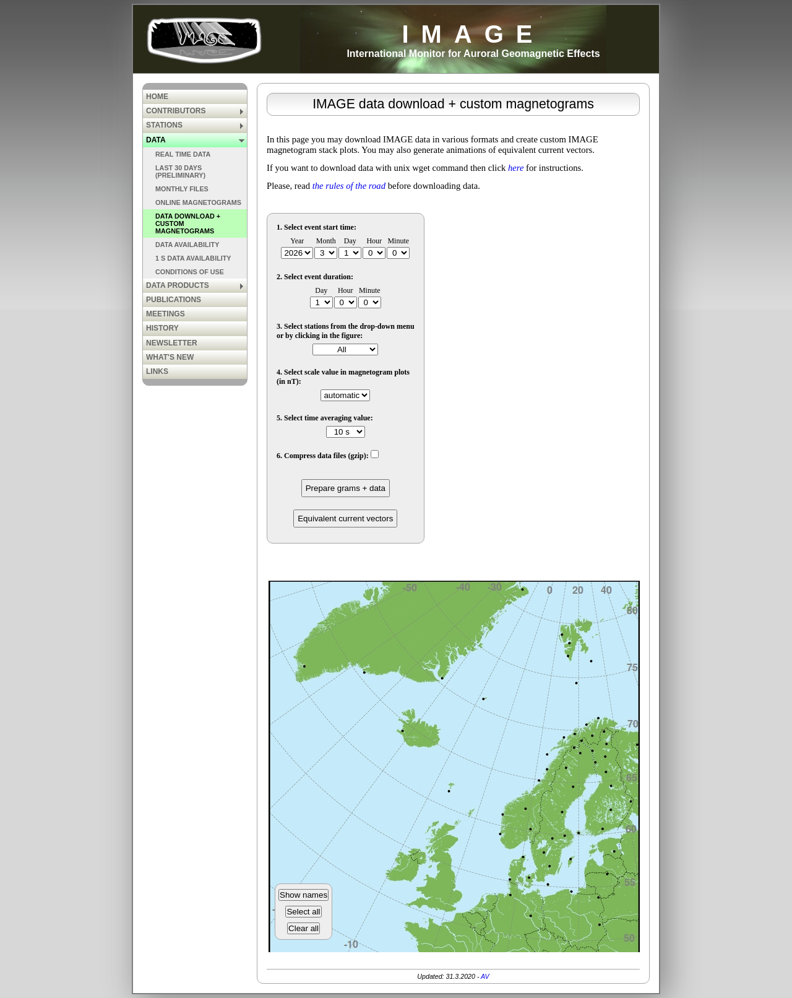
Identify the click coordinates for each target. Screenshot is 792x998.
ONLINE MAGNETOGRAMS (198, 202)
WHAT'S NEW (170, 357)
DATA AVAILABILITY (187, 244)
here (516, 168)
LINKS (157, 371)
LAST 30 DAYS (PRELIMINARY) (180, 171)
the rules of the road (348, 186)
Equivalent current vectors (345, 518)
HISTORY (162, 328)
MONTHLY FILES (182, 189)
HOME (157, 96)
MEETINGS (165, 314)
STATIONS (195, 125)
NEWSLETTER (171, 343)
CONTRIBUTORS (195, 110)
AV (485, 976)
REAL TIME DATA (182, 154)
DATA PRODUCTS (195, 285)
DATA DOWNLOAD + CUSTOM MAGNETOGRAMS (187, 223)
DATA (195, 140)
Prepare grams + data (345, 488)
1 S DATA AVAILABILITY (193, 258)
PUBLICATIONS (173, 299)
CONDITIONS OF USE (189, 272)
